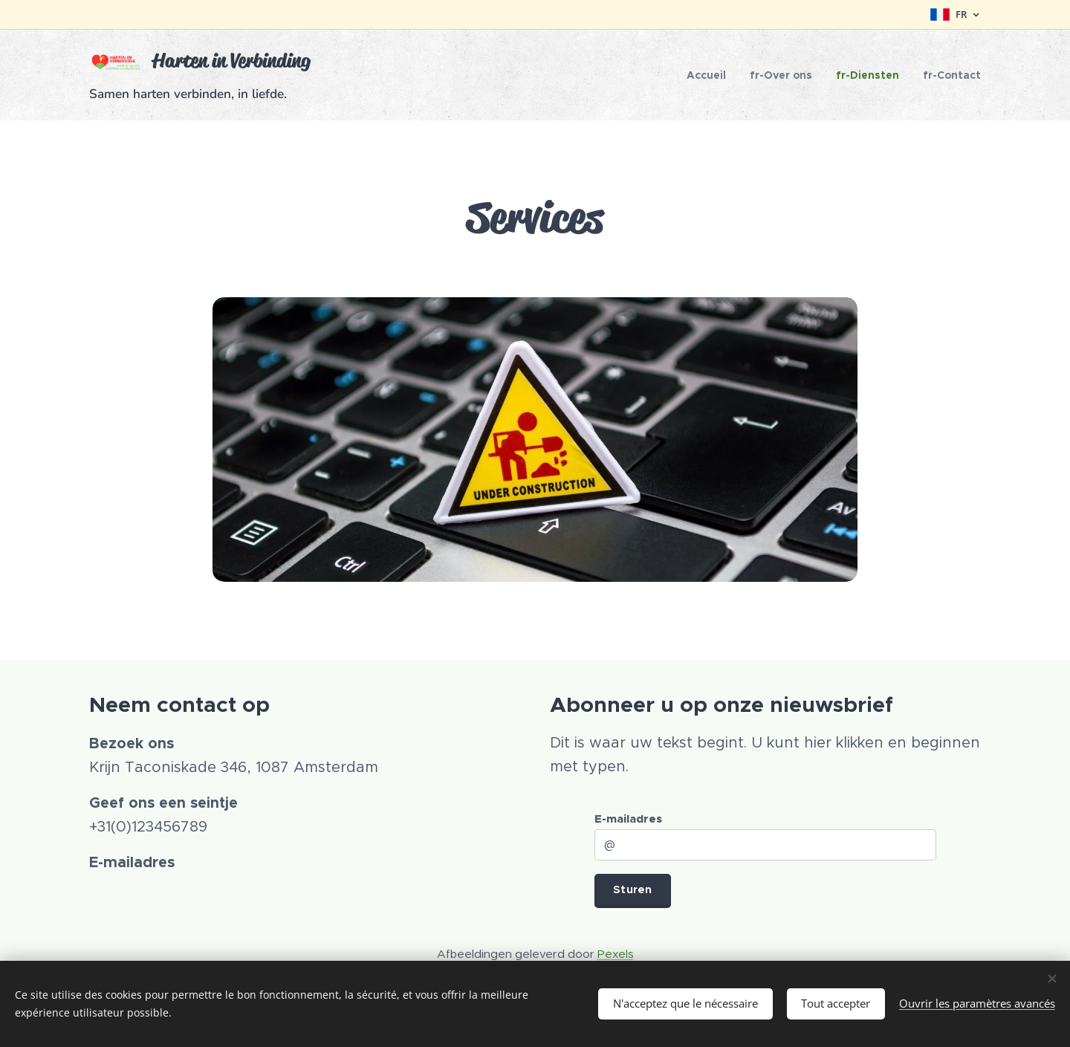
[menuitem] (710, 75)
